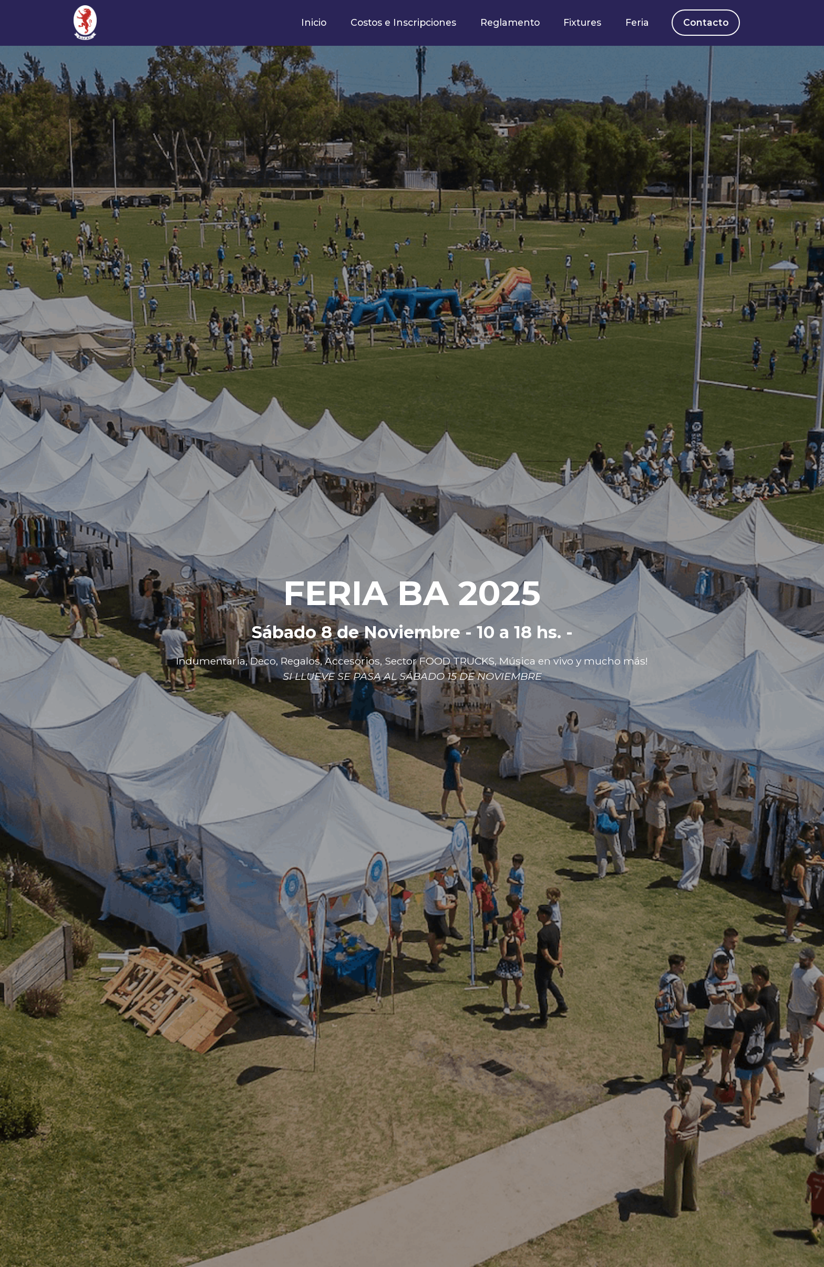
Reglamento (510, 22)
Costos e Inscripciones (403, 22)
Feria (637, 22)
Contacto (706, 22)
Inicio (313, 22)
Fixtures (582, 22)
